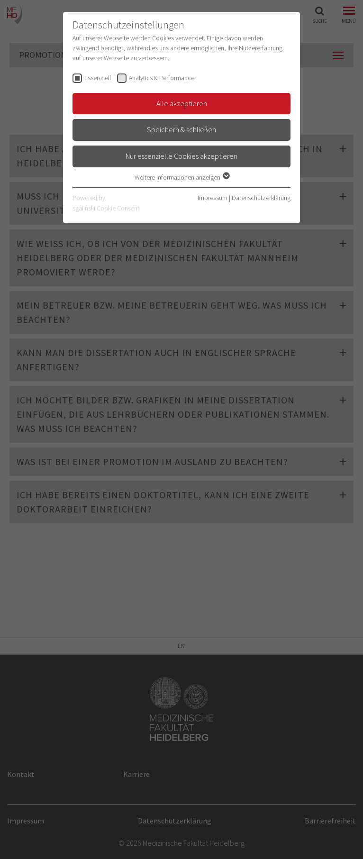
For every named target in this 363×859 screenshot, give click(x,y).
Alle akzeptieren (181, 103)
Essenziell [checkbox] (97, 77)
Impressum (212, 197)
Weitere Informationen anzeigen (182, 177)
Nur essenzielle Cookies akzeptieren (181, 156)
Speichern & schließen (181, 129)
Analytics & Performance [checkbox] (161, 77)
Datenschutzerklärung (261, 197)
